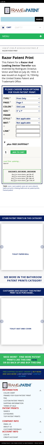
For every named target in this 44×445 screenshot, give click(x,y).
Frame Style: (9, 116)
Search (7, 411)
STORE (11, 48)
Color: (9, 106)
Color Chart (9, 393)
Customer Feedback (12, 429)
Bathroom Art (24, 188)
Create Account (11, 437)
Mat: (9, 122)
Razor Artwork (33, 186)
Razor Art (25, 186)
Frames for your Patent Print (17, 395)
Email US (7, 424)
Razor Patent (16, 186)
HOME (4, 48)
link (6, 131)
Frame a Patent (18, 443)
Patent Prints (34, 188)
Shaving (17, 188)
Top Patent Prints (12, 416)
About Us (8, 427)
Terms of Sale (10, 406)
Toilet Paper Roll (20, 254)
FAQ (5, 398)
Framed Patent (8, 190)
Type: (9, 98)
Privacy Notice (38, 443)
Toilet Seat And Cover (20, 328)
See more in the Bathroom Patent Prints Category (23, 278)
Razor (9, 186)
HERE (34, 359)
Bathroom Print (8, 188)
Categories (8, 414)
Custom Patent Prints (14, 401)
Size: (9, 111)
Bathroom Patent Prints (26, 48)
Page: (9, 102)
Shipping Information (13, 403)
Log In (3, 2)
